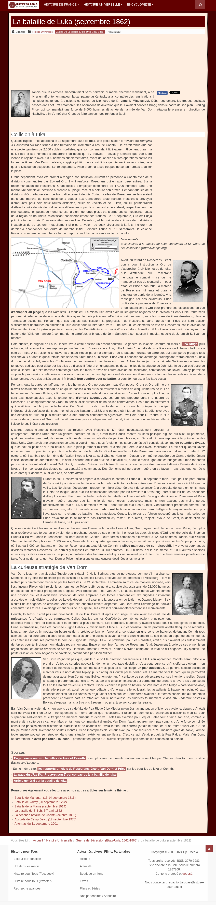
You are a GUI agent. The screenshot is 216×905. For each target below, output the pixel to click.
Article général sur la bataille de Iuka (40, 780)
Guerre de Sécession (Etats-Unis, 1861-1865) (106, 840)
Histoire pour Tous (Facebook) (34, 873)
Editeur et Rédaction (27, 859)
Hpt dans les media (26, 866)
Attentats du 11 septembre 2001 (36, 823)
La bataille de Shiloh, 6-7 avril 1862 (38, 810)
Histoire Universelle (103, 4)
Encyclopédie (140, 4)
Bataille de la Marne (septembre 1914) (40, 806)
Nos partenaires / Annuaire (98, 896)
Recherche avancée (27, 888)
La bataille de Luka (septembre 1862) (71, 22)
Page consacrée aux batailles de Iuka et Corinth (49, 758)
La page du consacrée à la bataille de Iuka (65, 774)
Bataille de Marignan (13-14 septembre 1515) (45, 797)
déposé (187, 874)
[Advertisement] (108, 62)
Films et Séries (90, 888)
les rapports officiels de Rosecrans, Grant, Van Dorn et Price (81, 768)
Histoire (85, 859)
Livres (84, 881)
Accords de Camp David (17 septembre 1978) (45, 819)
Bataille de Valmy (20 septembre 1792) (41, 802)
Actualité (85, 866)
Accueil (38, 840)
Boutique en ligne (91, 873)
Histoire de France (61, 4)
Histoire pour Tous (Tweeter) (33, 881)
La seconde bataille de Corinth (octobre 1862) (45, 815)
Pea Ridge (189, 344)
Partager (162, 92)
